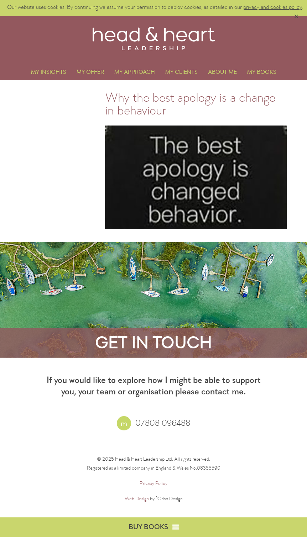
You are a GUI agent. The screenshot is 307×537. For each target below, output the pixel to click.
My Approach (134, 73)
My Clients (181, 73)
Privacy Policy (153, 483)
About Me (222, 73)
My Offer (90, 73)
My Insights (48, 73)
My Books (261, 73)
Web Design (137, 499)
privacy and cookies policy (272, 8)
